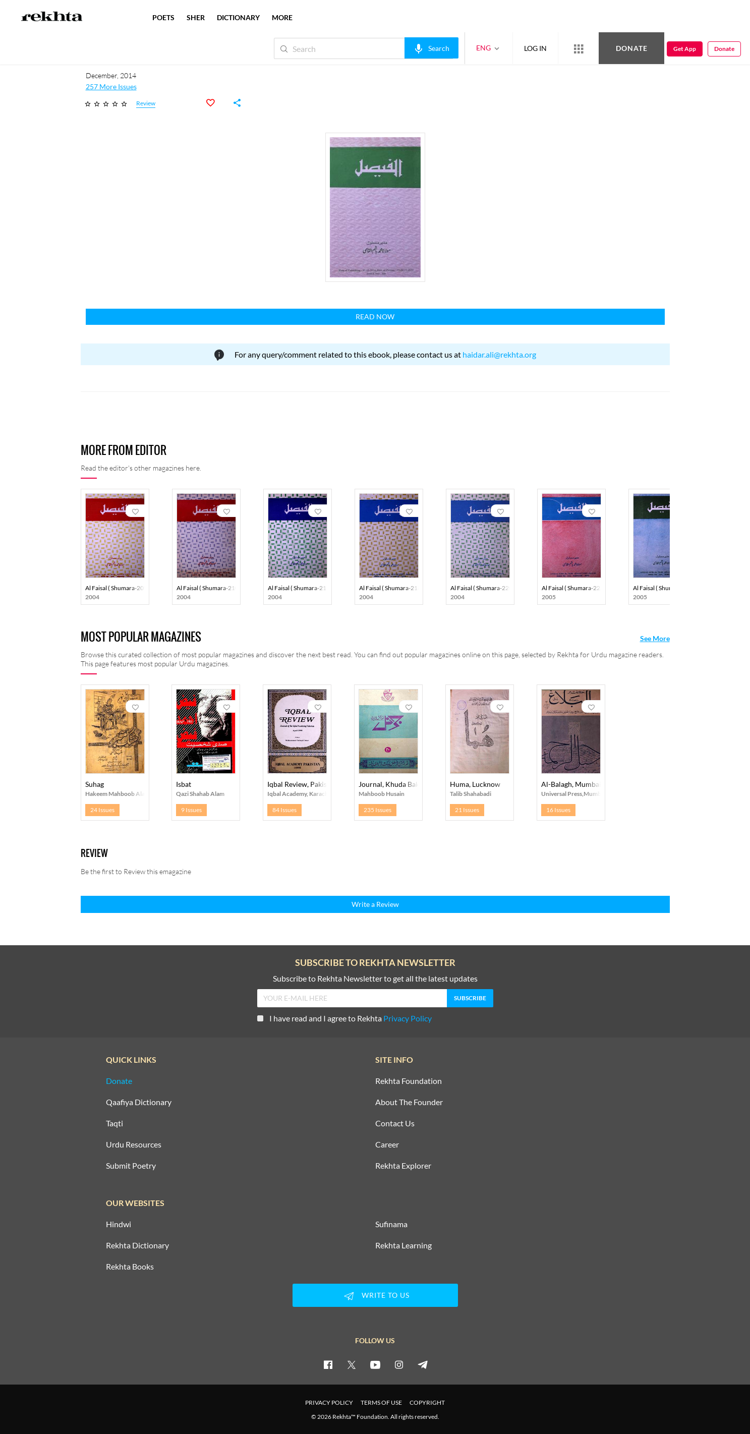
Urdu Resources (133, 1144)
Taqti (114, 1123)
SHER (196, 17)
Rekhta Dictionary (137, 1245)
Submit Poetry (131, 1166)
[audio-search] (431, 48)
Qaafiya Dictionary (138, 1102)
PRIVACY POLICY (329, 1402)
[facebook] (328, 1364)
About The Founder (409, 1102)
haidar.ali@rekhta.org (499, 354)
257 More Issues (111, 86)
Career (387, 1144)
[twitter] (351, 1364)
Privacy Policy (407, 1018)
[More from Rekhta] (578, 48)
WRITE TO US (375, 1296)
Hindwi (118, 1224)
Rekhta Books (130, 1267)
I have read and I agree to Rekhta (344, 1018)
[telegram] (423, 1364)
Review (145, 103)
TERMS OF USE (381, 1402)
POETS (163, 17)
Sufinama (391, 1224)
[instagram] (399, 1364)
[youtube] (375, 1364)
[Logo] (52, 17)
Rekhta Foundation (408, 1081)
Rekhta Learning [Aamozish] (403, 1245)
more (282, 17)
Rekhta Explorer (403, 1166)
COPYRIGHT (427, 1402)
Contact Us (395, 1123)
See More (655, 638)
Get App (684, 48)
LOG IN (535, 48)
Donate (632, 48)
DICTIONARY (238, 17)
